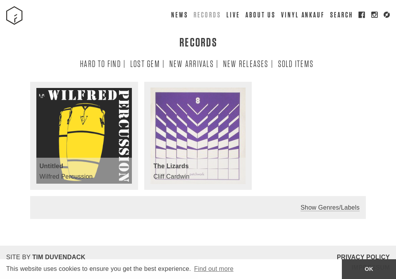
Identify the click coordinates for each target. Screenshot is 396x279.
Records (206, 14)
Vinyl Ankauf (302, 14)
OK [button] (369, 269)
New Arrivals (191, 63)
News (179, 14)
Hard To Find (100, 63)
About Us (260, 14)
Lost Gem (145, 63)
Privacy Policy (363, 257)
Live (233, 14)
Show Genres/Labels (330, 207)
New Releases (245, 63)
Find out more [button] (214, 268)
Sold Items (295, 63)
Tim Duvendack (58, 257)
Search (341, 14)
